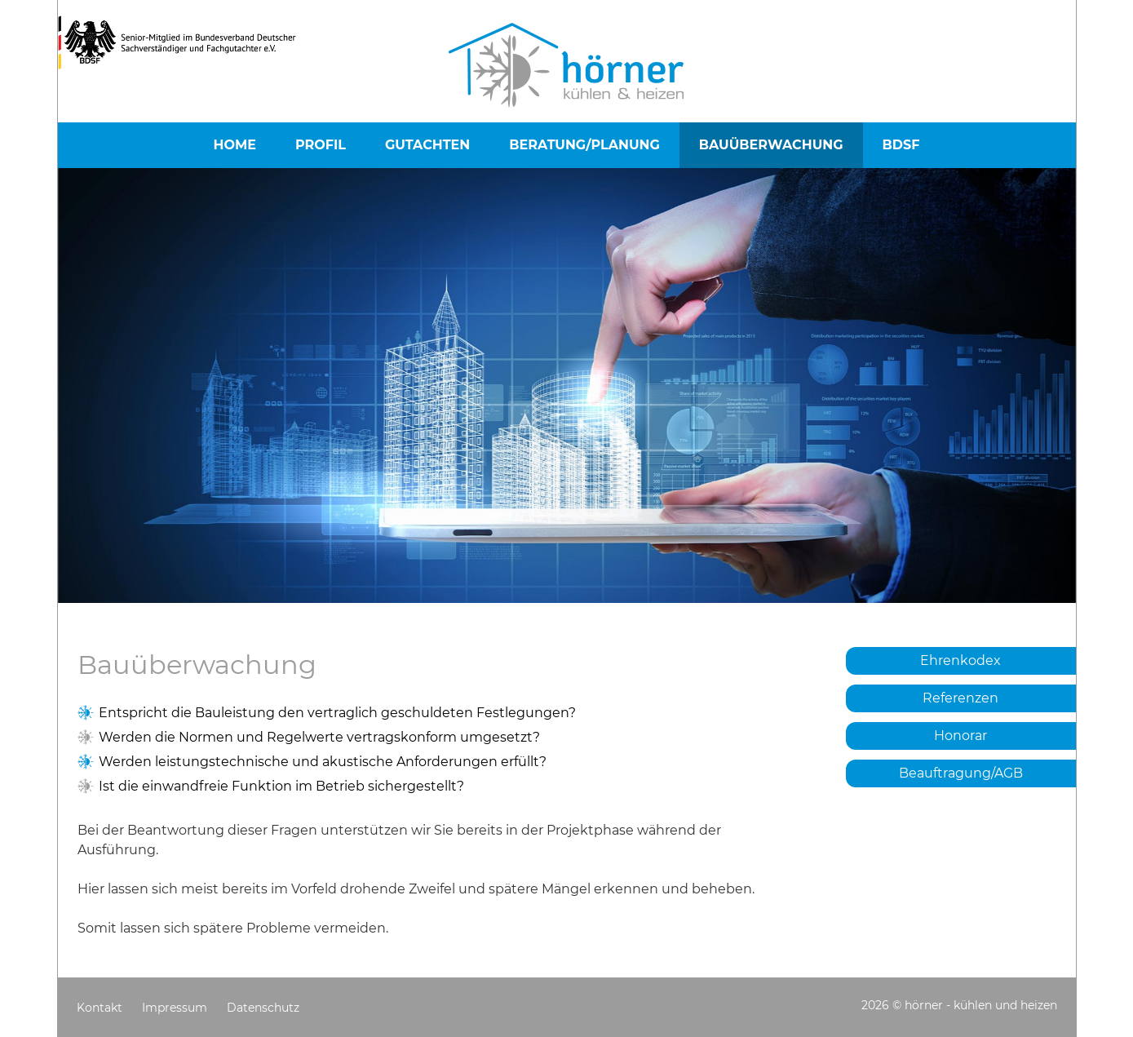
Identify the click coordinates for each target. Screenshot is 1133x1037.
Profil (320, 145)
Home (235, 145)
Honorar (960, 735)
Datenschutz (263, 1007)
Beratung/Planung (584, 145)
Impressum (174, 1007)
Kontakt (99, 1007)
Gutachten (427, 145)
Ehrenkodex (960, 660)
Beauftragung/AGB (961, 773)
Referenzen (960, 698)
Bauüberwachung (771, 145)
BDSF (901, 145)
